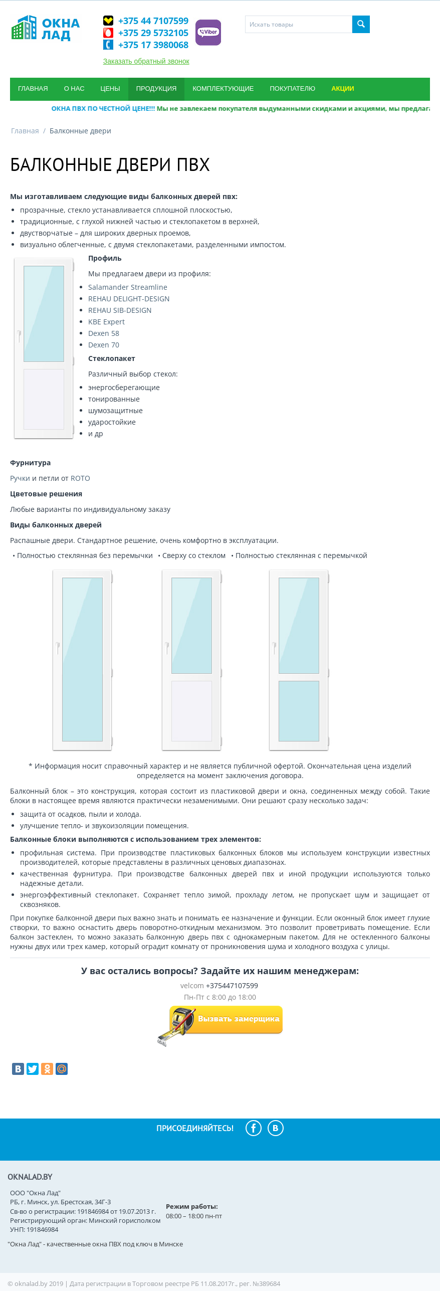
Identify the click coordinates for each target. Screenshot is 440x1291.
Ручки (20, 478)
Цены (110, 88)
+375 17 (153, 45)
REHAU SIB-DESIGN (120, 310)
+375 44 (153, 21)
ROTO (80, 478)
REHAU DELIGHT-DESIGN (129, 298)
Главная (33, 88)
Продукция (156, 88)
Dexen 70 (103, 344)
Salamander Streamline (127, 287)
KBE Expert (106, 321)
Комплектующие (223, 88)
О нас (74, 88)
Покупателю (292, 88)
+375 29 (153, 33)
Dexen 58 (103, 333)
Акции (342, 88)
